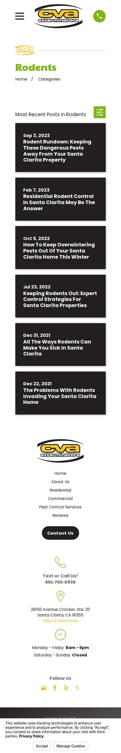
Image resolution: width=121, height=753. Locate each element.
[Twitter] (77, 688)
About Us (60, 482)
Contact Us (60, 533)
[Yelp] (66, 688)
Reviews (60, 515)
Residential (60, 490)
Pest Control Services (60, 507)
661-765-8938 (60, 581)
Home (60, 473)
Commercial (60, 498)
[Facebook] (55, 688)
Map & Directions (60, 621)
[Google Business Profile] (43, 688)
